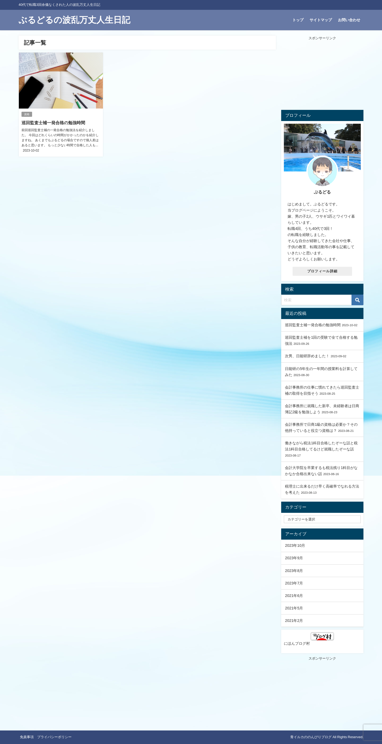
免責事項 (27, 737)
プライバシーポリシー (54, 737)
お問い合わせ (349, 20)
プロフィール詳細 (322, 271)
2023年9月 (294, 558)
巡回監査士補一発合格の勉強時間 (53, 123)
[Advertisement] (322, 74)
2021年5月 (294, 608)
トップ (297, 20)
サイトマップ (321, 20)
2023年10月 (295, 545)
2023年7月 (294, 583)
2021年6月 (294, 595)
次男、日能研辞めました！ (307, 356)
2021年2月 (294, 620)
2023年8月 (294, 571)
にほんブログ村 (309, 638)
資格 (26, 114)
